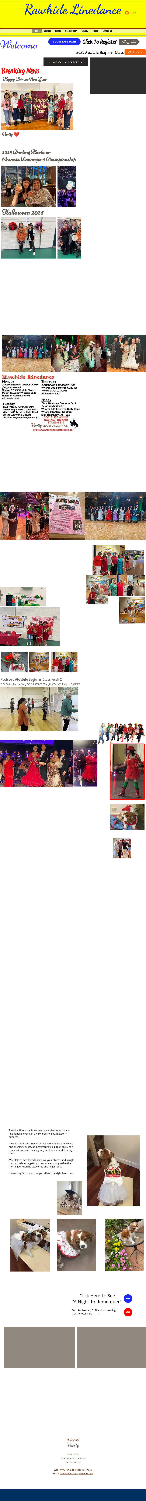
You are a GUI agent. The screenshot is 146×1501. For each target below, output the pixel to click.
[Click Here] (135, 52)
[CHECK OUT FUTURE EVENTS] (66, 61)
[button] (37, 106)
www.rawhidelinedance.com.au (76, 1469)
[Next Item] (69, 187)
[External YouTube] (39, 1347)
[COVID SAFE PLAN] (64, 41)
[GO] (128, 1298)
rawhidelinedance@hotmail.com (76, 1473)
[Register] (129, 42)
